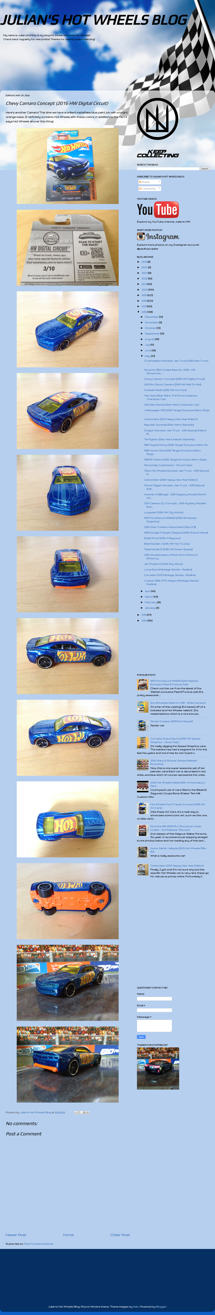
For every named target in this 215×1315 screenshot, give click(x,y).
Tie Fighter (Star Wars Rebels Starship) (169, 439)
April (148, 591)
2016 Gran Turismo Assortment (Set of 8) (170, 527)
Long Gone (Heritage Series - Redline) (168, 569)
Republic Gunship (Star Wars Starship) (169, 424)
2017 (144, 306)
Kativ (136, 1306)
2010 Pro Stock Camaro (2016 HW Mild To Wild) (172, 384)
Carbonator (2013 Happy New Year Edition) (170, 419)
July (147, 344)
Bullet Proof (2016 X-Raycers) (162, 538)
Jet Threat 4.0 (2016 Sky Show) (163, 564)
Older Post (120, 1235)
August (150, 339)
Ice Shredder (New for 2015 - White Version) (177, 702)
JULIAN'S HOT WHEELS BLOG (93, 19)
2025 (144, 261)
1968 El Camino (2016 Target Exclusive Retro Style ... (176, 459)
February (151, 602)
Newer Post (16, 1235)
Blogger (161, 1306)
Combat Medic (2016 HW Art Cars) (165, 390)
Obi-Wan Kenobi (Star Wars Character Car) (171, 404)
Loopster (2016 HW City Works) (163, 512)
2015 (144, 615)
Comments (147, 188)
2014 (144, 620)
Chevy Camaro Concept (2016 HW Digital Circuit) (174, 379)
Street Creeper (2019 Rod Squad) (171, 721)
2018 (144, 300)
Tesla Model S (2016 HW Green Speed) (168, 549)
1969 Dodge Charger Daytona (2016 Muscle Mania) (176, 532)
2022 (144, 278)
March (149, 596)
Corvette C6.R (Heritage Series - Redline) (170, 575)
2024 (144, 267)
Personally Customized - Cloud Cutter (168, 465)
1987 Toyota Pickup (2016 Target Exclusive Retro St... (176, 445)
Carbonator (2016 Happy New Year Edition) (171, 479)
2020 (144, 289)
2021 (144, 284)
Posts (144, 182)
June (148, 350)
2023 (144, 273)
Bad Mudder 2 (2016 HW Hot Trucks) (167, 543)
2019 (144, 295)
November (152, 322)
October (151, 328)
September (152, 333)
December (152, 317)
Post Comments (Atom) (38, 1243)
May (148, 356)
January (150, 608)
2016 (144, 312)
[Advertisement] (98, 68)
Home (68, 1235)
